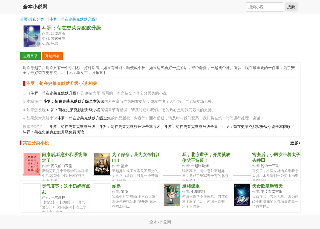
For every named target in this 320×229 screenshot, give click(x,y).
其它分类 (36, 19)
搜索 (291, 7)
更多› (295, 143)
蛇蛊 (116, 186)
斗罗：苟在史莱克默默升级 (72, 19)
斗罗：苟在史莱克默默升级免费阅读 (53, 132)
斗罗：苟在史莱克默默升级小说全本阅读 (256, 127)
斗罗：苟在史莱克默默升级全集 (84, 118)
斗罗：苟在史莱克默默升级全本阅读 (129, 127)
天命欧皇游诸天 (267, 186)
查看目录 (30, 56)
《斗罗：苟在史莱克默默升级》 (53, 93)
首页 (24, 19)
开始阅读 (52, 56)
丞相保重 (191, 186)
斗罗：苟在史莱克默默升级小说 (73, 110)
